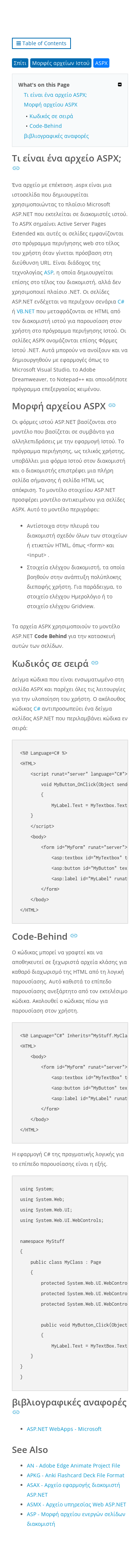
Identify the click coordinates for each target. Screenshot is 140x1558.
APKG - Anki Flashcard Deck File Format (75, 1475)
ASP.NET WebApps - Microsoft (64, 1428)
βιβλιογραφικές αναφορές (56, 135)
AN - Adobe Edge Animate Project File (73, 1465)
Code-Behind (45, 125)
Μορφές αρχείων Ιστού (61, 63)
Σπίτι (20, 63)
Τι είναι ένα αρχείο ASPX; (55, 94)
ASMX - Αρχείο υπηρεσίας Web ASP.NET (76, 1504)
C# (121, 301)
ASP (48, 272)
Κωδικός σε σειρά (51, 116)
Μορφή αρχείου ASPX (50, 104)
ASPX (101, 63)
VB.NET (26, 311)
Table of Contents (41, 43)
